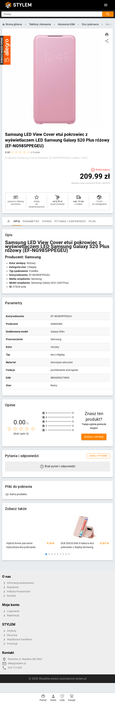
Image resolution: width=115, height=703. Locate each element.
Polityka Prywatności (16, 591)
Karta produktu (16, 494)
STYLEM (22, 5)
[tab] (8, 221)
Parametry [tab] (31, 221)
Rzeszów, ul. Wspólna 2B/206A (25, 659)
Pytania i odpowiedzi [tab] (70, 221)
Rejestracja (10, 615)
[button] (46, 554)
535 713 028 (15, 667)
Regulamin (10, 587)
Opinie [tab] (47, 221)
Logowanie (10, 611)
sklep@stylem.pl (17, 663)
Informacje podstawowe (18, 583)
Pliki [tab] (92, 221)
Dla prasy (9, 635)
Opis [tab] (17, 221)
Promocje (9, 644)
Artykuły (9, 631)
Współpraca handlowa (17, 639)
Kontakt (9, 596)
